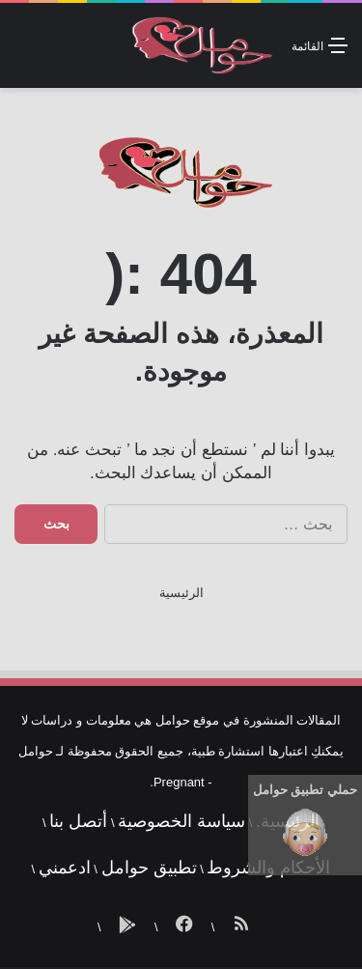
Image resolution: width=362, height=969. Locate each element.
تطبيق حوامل (149, 867)
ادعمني (65, 867)
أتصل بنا (78, 821)
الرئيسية (181, 592)
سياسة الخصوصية (181, 821)
